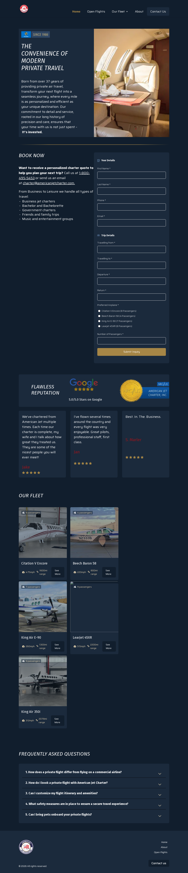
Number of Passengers (110, 334)
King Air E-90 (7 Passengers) (117, 321)
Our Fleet (118, 11)
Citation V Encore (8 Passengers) (119, 311)
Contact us (159, 863)
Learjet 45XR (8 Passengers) (117, 326)
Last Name (103, 184)
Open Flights (96, 11)
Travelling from (106, 242)
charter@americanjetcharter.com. (49, 183)
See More (57, 572)
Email (101, 216)
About (139, 11)
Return (101, 290)
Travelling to (104, 258)
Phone (101, 200)
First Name (103, 168)
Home (76, 11)
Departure (103, 274)
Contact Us (158, 11)
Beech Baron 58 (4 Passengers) (118, 316)
